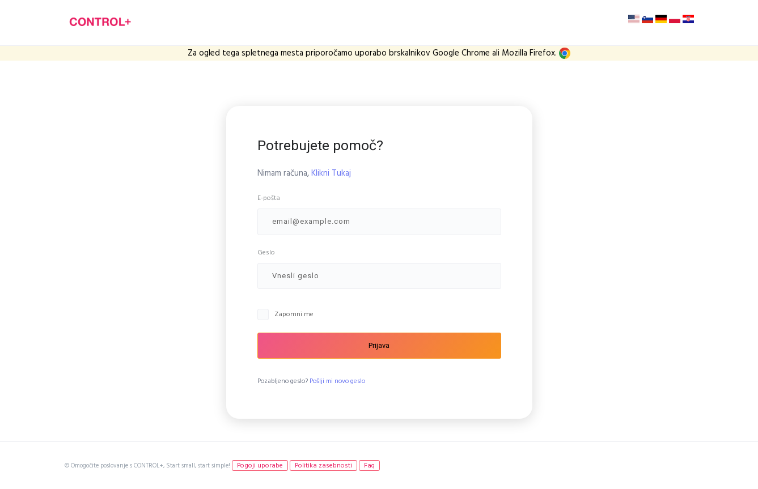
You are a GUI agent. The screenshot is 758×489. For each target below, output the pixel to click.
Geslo (266, 252)
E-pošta (268, 198)
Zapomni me (294, 314)
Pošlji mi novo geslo (337, 381)
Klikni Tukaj (331, 173)
